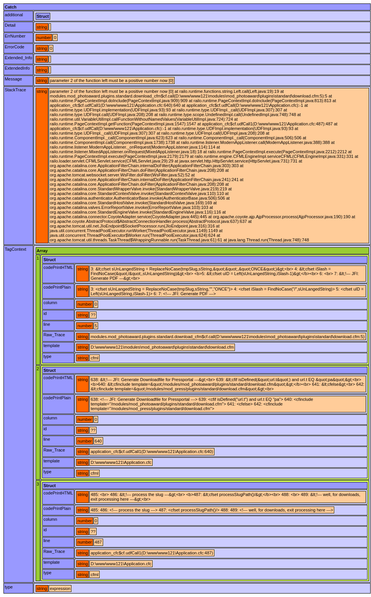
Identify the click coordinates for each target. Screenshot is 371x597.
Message (13, 79)
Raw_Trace (54, 334)
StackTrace (15, 89)
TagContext (15, 249)
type (47, 356)
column (50, 302)
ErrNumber (15, 36)
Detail (10, 25)
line (46, 324)
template (51, 345)
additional (14, 14)
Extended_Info (18, 57)
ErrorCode (14, 46)
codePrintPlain (57, 287)
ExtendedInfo (17, 68)
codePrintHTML (58, 267)
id (45, 313)
